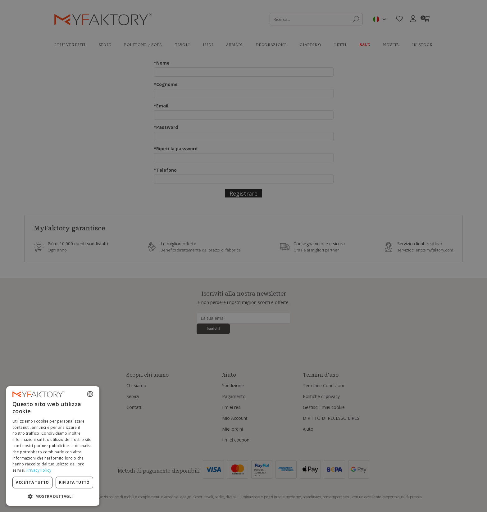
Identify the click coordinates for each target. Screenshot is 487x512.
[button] (52, 496)
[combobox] (90, 394)
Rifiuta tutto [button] (74, 482)
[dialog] (52, 446)
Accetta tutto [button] (32, 482)
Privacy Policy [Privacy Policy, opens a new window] (38, 470)
